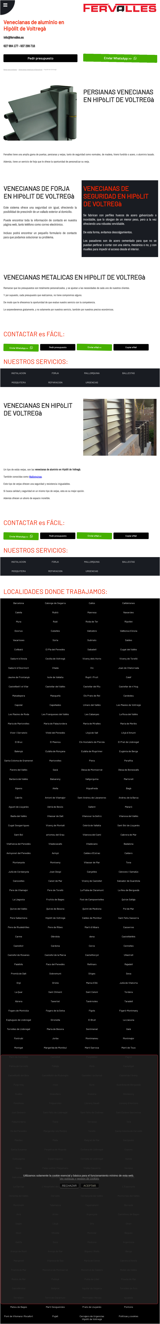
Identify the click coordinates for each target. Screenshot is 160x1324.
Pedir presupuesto (40, 58)
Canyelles (92, 871)
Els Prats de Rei (92, 695)
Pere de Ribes (55, 927)
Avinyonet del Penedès (19, 853)
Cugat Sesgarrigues (18, 825)
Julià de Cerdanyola (18, 871)
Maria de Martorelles (18, 723)
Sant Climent (55, 991)
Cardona (55, 945)
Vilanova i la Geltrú (92, 816)
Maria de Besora (55, 1029)
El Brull (92, 1019)
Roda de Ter (92, 621)
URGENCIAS (92, 382)
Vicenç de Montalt (55, 825)
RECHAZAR (69, 1185)
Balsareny (55, 779)
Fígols (92, 1010)
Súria (55, 640)
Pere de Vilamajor (18, 890)
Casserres (128, 927)
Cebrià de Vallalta (92, 825)
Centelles (129, 945)
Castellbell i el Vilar (19, 686)
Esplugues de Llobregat (18, 1019)
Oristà (55, 982)
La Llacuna (128, 1019)
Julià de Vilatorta (129, 982)
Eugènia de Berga (128, 751)
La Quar (19, 991)
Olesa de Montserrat (92, 769)
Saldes (128, 640)
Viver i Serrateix (18, 732)
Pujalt (55, 1316)
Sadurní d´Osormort (18, 667)
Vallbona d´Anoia (128, 630)
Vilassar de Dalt (55, 816)
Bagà (128, 788)
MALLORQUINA (92, 373)
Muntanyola (19, 862)
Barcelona (18, 603)
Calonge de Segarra (55, 603)
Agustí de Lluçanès (19, 806)
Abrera (18, 1001)
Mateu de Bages (18, 1306)
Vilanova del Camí (92, 834)
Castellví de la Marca (55, 954)
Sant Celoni (92, 991)
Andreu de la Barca (128, 797)
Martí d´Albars (92, 927)
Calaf (128, 677)
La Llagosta (19, 899)
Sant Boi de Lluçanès (128, 825)
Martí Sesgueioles (55, 1306)
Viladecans (92, 843)
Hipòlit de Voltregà (55, 917)
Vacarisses (18, 640)
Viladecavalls (55, 843)
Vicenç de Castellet (92, 880)
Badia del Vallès (19, 816)
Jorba (55, 1038)
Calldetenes (128, 603)
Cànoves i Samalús (128, 871)
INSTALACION (18, 373)
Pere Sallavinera (18, 917)
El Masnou (55, 741)
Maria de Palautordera (55, 723)
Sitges (91, 973)
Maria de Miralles (92, 723)
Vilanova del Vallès (128, 816)
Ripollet (129, 621)
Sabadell (91, 649)
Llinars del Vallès (92, 704)
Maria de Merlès (128, 723)
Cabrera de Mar (129, 834)
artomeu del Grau (55, 834)
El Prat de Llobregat (128, 741)
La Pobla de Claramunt (92, 890)
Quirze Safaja (128, 899)
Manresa (91, 612)
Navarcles (128, 612)
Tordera (128, 991)
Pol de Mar (128, 908)
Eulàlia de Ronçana (55, 751)
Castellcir (19, 945)
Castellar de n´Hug (128, 686)
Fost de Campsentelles (92, 899)
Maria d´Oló (92, 982)
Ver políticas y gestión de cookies (79, 1178)
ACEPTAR (90, 1185)
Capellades (55, 704)
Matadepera (18, 695)
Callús (92, 603)
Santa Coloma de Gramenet (18, 760)
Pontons (128, 1306)
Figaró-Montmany (128, 1010)
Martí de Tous (128, 1047)
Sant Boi (18, 834)
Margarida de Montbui (55, 1047)
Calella (18, 612)
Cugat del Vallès (128, 649)
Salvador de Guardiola (128, 880)
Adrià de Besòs (55, 806)
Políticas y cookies (128, 1316)
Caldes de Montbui (92, 917)
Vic (92, 667)
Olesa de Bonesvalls (128, 769)
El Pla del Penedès (55, 649)
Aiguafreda (92, 788)
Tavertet (55, 1001)
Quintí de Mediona (92, 908)
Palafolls (18, 964)
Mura (18, 621)
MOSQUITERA (19, 382)
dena (92, 936)
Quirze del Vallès (18, 908)
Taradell (128, 1001)
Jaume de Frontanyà (18, 677)
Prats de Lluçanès (91, 1306)
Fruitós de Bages (55, 899)
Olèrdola (55, 936)
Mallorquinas (35, 476)
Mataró (128, 806)
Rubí (55, 621)
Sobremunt (55, 973)
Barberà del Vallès (18, 779)
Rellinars (92, 964)
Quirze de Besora (55, 908)
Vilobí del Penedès (55, 732)
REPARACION (55, 382)
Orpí (19, 982)
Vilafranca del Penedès (19, 843)
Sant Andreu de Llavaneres (92, 797)
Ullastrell (128, 954)
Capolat (19, 704)
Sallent (92, 806)
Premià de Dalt (18, 973)
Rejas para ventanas (10, 69)
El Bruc (18, 741)
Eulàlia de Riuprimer (92, 751)
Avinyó (55, 853)
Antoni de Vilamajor (55, 797)
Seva (128, 973)
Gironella (55, 1019)
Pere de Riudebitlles (18, 927)
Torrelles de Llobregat (18, 1029)
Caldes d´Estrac (92, 853)
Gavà (55, 769)
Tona (128, 862)
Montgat (18, 1047)
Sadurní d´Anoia (18, 658)
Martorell (128, 779)
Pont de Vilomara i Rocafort (18, 1316)
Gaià (128, 1029)
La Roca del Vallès (128, 714)
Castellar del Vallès (55, 686)
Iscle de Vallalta (55, 677)
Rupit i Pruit (91, 677)
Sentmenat (92, 1029)
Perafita (128, 760)
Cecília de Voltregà (55, 658)
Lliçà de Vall (92, 732)
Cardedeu (128, 695)
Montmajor (128, 1038)
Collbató (18, 649)
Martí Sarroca (92, 1047)
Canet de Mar (55, 880)
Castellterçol (92, 954)
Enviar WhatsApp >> (120, 58)
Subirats (91, 640)
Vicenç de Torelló (128, 658)
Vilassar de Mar (92, 862)
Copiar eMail (131, 347)
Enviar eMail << (94, 347)
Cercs (92, 945)
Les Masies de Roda (18, 714)
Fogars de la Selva (55, 1010)
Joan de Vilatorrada (128, 667)
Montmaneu (92, 1038)
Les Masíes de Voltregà (128, 704)
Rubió (55, 612)
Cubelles (55, 630)
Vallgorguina (91, 779)
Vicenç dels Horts (92, 658)
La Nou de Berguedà (128, 890)
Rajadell (129, 964)
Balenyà (19, 751)
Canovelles (18, 880)
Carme (18, 936)
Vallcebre (92, 630)
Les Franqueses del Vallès (55, 714)
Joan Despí (55, 871)
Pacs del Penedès (55, 964)
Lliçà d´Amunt (128, 732)
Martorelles (55, 760)
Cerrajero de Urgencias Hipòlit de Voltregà (92, 1318)
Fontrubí (18, 1038)
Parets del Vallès (18, 769)
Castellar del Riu (91, 686)
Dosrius (19, 630)
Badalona (128, 843)
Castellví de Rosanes (18, 954)
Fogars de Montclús (18, 1010)
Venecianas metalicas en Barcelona (30, 69)
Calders (129, 853)
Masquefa (55, 695)
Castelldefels (128, 936)
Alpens (18, 788)
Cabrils (18, 797)
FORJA (55, 373)
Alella (55, 788)
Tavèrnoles (92, 1001)
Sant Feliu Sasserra (128, 917)
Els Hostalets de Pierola (92, 741)
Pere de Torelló (55, 890)
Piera (92, 760)
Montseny (55, 862)
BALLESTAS (128, 373)
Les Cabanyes (92, 714)
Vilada (55, 667)
